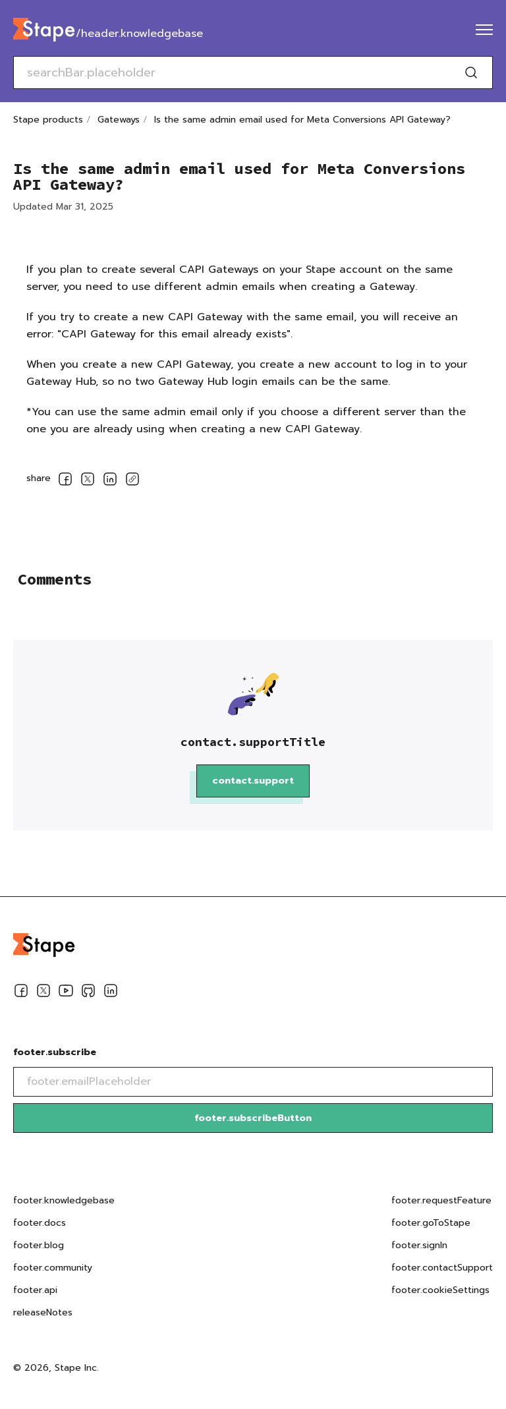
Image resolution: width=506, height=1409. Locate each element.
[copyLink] (132, 481)
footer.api (35, 1290)
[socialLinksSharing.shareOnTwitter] (88, 481)
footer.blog (38, 1245)
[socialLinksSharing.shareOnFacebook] (65, 481)
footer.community (52, 1268)
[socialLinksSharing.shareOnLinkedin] (110, 481)
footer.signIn (419, 1245)
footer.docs (39, 1223)
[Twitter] (43, 993)
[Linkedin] (111, 993)
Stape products (48, 120)
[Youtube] (66, 993)
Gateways (119, 120)
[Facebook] (21, 993)
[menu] (484, 29)
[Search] (471, 72)
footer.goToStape (430, 1223)
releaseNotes (42, 1312)
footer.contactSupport (442, 1268)
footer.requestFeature (441, 1200)
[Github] (88, 993)
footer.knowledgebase (64, 1200)
